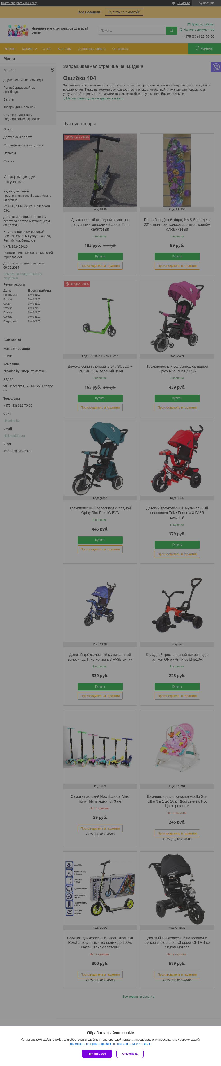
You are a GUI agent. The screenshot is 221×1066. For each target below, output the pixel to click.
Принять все (97, 1053)
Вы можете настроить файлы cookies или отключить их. (109, 1043)
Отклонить (130, 1053)
